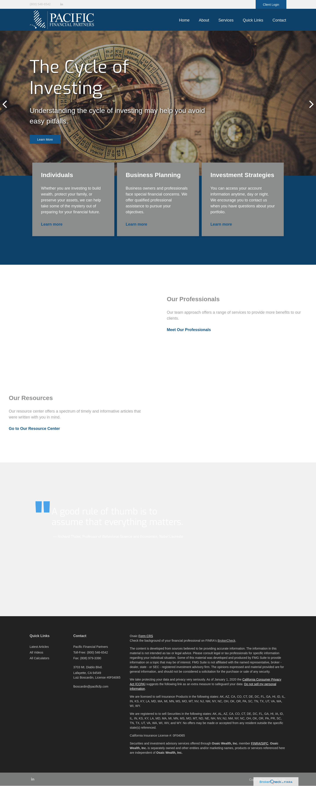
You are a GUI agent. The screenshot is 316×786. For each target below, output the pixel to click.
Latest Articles (39, 647)
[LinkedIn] (61, 4)
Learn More (45, 140)
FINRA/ (256, 743)
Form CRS (145, 636)
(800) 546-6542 (40, 4)
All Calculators (39, 658)
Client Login (271, 4)
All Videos (36, 652)
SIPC (264, 743)
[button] (206, 20)
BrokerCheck (226, 641)
